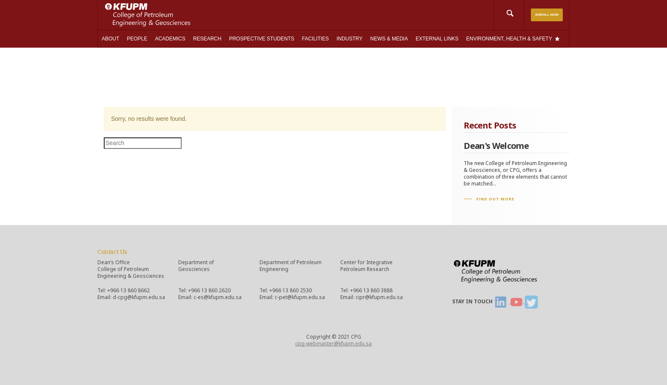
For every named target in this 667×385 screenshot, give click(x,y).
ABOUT (110, 39)
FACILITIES (315, 39)
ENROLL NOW (547, 15)
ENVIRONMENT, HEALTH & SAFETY (509, 39)
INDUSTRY (349, 39)
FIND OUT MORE (495, 199)
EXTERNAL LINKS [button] (437, 39)
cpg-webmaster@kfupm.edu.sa (333, 343)
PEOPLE (137, 39)
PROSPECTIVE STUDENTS (261, 39)
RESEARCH (207, 39)
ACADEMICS (170, 39)
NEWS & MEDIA (389, 39)
